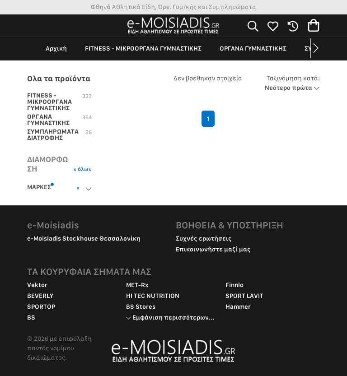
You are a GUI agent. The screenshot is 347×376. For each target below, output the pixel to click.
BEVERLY (40, 295)
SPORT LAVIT (244, 295)
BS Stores (140, 306)
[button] (315, 48)
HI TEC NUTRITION (152, 295)
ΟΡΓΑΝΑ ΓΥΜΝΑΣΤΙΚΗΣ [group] (253, 48)
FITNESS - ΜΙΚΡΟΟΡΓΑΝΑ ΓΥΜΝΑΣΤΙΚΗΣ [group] (143, 48)
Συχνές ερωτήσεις (204, 238)
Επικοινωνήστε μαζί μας (213, 249)
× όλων (82, 169)
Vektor (37, 285)
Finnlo (234, 285)
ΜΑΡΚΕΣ (40, 186)
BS (31, 317)
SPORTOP (41, 306)
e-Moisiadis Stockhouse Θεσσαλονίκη (84, 238)
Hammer (238, 306)
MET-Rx (137, 285)
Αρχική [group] (56, 48)
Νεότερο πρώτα (292, 82)
